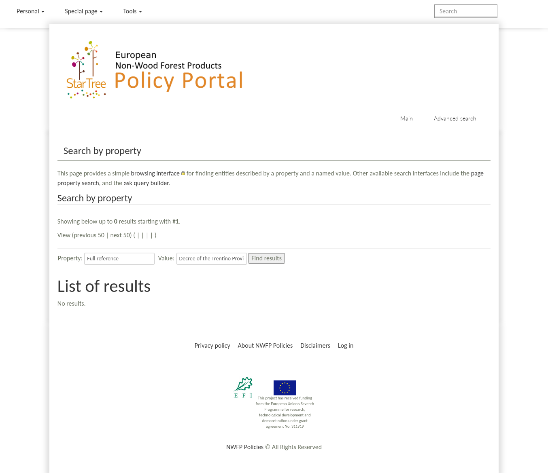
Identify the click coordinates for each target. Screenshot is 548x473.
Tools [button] (132, 11)
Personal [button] (31, 11)
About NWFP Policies (265, 345)
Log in (345, 345)
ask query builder (146, 183)
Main (406, 118)
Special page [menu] (84, 11)
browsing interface (155, 173)
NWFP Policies (244, 447)
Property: (70, 258)
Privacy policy (212, 345)
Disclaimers (315, 345)
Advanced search (455, 118)
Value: (166, 258)
